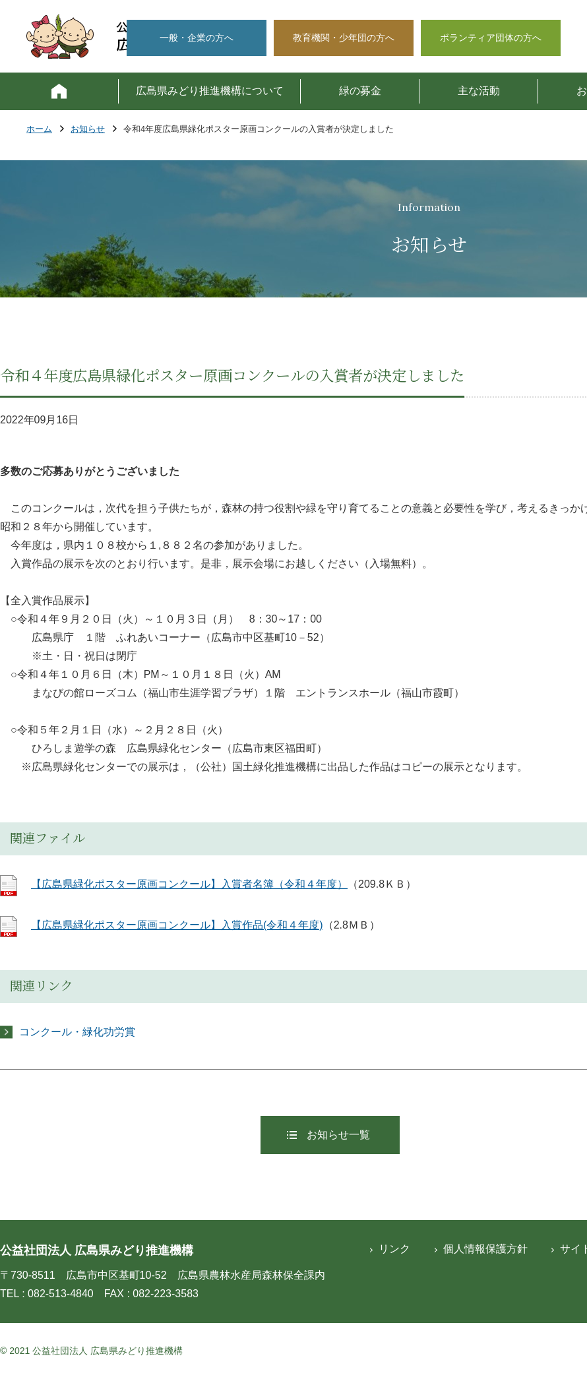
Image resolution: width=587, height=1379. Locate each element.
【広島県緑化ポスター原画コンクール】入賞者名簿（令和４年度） (189, 884)
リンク (394, 1248)
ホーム (39, 129)
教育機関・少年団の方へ (343, 37)
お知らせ (88, 129)
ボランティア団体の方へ (490, 37)
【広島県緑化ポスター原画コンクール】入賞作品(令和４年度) (177, 925)
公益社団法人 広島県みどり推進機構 (96, 1250)
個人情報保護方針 (485, 1248)
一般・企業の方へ (196, 37)
